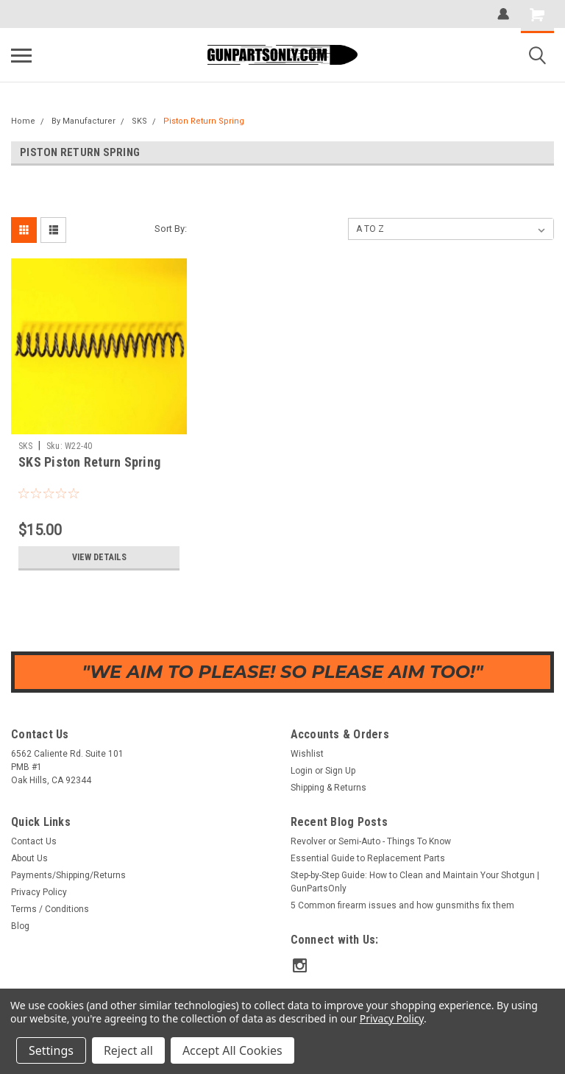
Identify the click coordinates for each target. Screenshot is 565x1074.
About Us (29, 858)
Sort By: (170, 228)
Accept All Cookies (232, 1050)
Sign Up (340, 771)
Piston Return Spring (203, 121)
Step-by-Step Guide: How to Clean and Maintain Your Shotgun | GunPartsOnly (415, 882)
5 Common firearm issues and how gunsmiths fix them (402, 905)
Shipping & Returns (328, 787)
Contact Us (34, 841)
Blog (20, 926)
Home (23, 121)
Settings (51, 1050)
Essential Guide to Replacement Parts (368, 858)
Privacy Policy (39, 892)
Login (302, 771)
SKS (139, 121)
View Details (99, 557)
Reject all (128, 1050)
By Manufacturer (83, 121)
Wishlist (307, 754)
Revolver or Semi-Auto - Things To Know (371, 841)
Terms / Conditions (50, 909)
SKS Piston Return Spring (89, 462)
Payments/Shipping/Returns (68, 875)
